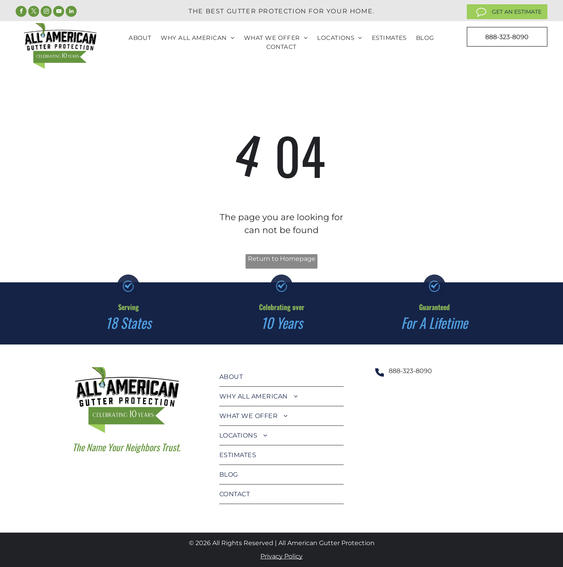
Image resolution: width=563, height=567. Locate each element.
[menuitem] (140, 38)
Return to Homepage (282, 258)
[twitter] (33, 12)
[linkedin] (71, 12)
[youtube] (58, 12)
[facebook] (21, 12)
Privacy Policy (281, 556)
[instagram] (46, 12)
